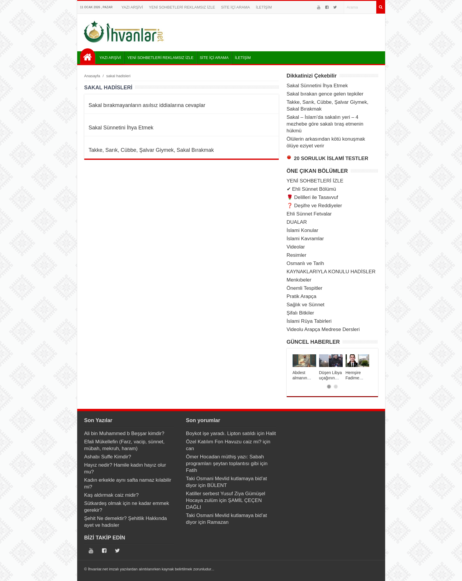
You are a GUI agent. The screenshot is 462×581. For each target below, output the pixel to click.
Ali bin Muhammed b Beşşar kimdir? (124, 433)
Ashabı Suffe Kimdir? (107, 457)
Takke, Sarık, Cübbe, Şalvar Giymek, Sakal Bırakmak (151, 150)
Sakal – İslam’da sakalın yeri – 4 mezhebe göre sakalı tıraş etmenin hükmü (325, 124)
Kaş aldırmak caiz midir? (111, 495)
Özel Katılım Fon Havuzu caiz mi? (223, 442)
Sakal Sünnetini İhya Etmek (121, 128)
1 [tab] (329, 386)
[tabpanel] (304, 367)
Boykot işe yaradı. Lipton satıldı (220, 433)
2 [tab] (336, 386)
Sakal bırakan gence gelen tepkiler (325, 94)
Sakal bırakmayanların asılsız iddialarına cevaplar (147, 105)
